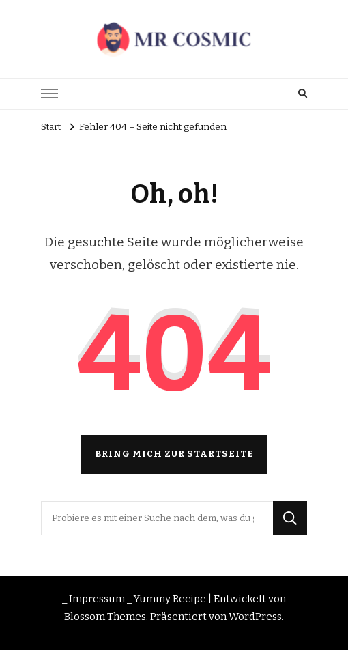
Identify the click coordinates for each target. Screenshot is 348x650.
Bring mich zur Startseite (174, 454)
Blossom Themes (105, 616)
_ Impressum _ (97, 599)
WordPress (255, 616)
